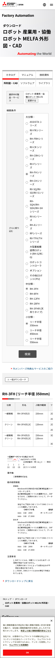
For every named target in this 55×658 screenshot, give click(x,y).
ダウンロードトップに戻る (19, 581)
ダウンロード (21, 599)
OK (27, 652)
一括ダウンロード (18, 379)
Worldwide (44, 4)
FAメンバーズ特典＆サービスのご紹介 (33, 368)
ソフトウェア (27, 83)
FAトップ (7, 599)
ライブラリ (44, 83)
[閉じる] (51, 621)
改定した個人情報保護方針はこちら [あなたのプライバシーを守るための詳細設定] (36, 630)
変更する (32, 100)
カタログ (10, 74)
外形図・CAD (11, 83)
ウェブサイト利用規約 (18, 644)
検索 (28, 354)
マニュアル (27, 74)
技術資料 (44, 74)
